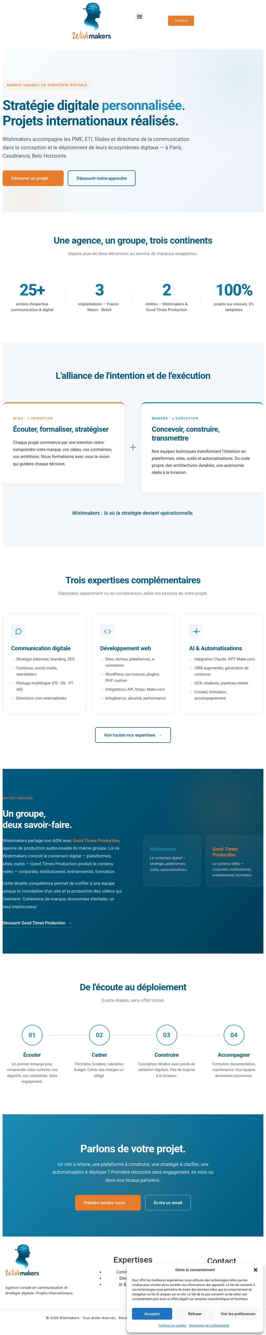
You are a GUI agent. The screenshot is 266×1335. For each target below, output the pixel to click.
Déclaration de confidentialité (209, 1325)
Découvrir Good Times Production (37, 923)
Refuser (195, 1314)
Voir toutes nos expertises (133, 735)
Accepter (152, 1314)
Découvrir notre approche (102, 178)
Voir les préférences (238, 1314)
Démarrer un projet (33, 178)
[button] (255, 1269)
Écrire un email (168, 1202)
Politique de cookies (172, 1325)
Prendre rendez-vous (108, 1203)
